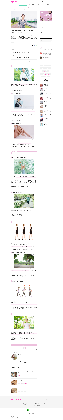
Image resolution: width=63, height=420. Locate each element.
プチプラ (48, 71)
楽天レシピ (26, 383)
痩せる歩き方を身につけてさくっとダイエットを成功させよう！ (22, 57)
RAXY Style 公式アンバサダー (44, 67)
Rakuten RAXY (15, 2)
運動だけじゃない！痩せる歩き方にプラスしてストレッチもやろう (22, 55)
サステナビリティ (22, 417)
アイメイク (41, 29)
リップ (48, 70)
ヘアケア (41, 32)
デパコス (42, 74)
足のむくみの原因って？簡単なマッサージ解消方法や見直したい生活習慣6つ (24, 153)
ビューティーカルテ (25, 403)
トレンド (49, 68)
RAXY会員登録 (46, 399)
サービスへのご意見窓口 (36, 403)
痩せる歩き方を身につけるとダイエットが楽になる (20, 50)
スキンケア (41, 25)
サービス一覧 (12, 417)
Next (36, 349)
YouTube (45, 405)
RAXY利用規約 (35, 404)
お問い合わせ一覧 (17, 417)
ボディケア (22, 382)
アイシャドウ (45, 68)
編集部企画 (49, 65)
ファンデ (45, 74)
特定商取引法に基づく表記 (37, 405)
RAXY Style (23, 4)
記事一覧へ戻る (24, 362)
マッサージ (25, 391)
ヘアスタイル (43, 71)
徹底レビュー (43, 70)
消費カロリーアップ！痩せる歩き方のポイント (19, 54)
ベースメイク (41, 27)
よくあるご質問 (48, 4)
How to (19, 375)
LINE (44, 403)
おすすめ (45, 65)
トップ (15, 4)
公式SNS (39, 4)
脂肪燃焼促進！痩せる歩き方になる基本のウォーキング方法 (21, 52)
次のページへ (24, 345)
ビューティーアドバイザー (26, 404)
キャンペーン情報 (31, 4)
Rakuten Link (45, 404)
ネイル (41, 34)
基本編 (22, 391)
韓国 (41, 68)
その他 (41, 37)
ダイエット (22, 383)
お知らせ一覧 (35, 399)
